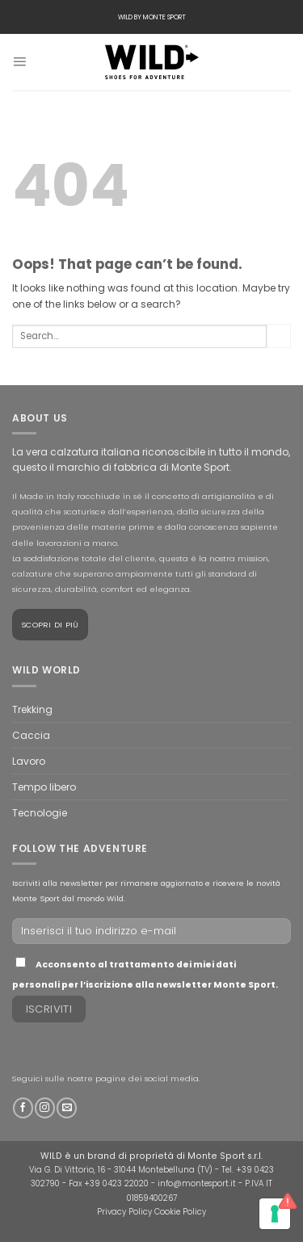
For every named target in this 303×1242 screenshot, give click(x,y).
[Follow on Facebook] (23, 1107)
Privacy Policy (124, 1211)
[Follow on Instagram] (45, 1107)
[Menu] (19, 62)
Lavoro (28, 761)
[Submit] (279, 336)
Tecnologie (39, 813)
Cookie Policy (180, 1211)
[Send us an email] (67, 1107)
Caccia (31, 735)
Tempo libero (44, 787)
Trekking (32, 709)
